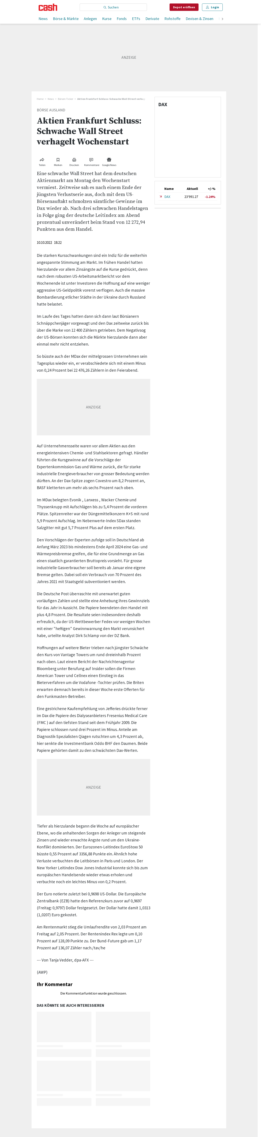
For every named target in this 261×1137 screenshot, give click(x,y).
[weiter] (222, 19)
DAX (167, 196)
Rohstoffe (172, 18)
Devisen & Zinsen (199, 18)
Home (40, 98)
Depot (184, 7)
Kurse (106, 18)
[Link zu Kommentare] (91, 161)
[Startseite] (48, 7)
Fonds (122, 18)
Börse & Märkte (66, 18)
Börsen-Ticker (65, 98)
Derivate (152, 18)
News (43, 18)
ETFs (136, 18)
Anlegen (90, 18)
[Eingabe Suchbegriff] (113, 7)
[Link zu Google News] (109, 161)
